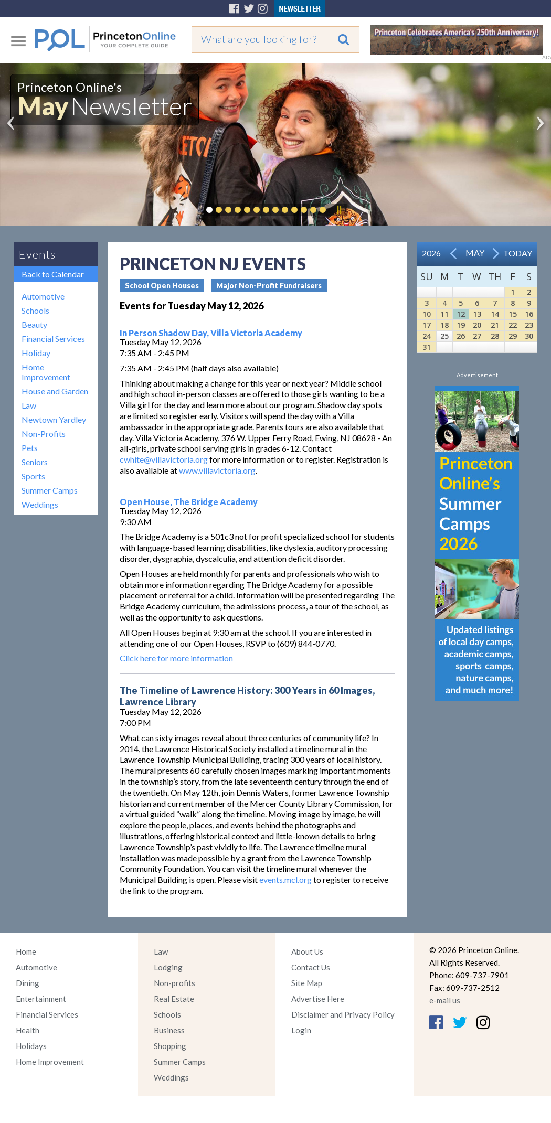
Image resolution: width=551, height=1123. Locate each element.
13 (477, 314)
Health (27, 1030)
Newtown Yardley (54, 419)
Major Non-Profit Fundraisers (269, 285)
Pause (338, 210)
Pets (30, 448)
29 (512, 336)
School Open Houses (162, 285)
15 (512, 314)
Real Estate (174, 998)
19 (461, 325)
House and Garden (55, 391)
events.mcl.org (285, 879)
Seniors (35, 462)
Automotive (43, 296)
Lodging (168, 967)
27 (477, 336)
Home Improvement (46, 372)
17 (426, 325)
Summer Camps (50, 490)
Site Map (306, 983)
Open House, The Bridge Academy (189, 502)
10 (426, 314)
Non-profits (174, 983)
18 (444, 325)
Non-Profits (44, 433)
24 (426, 336)
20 (477, 325)
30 (529, 336)
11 (444, 314)
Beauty (34, 324)
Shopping (170, 1046)
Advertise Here (317, 998)
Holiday (36, 353)
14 (495, 314)
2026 (431, 253)
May (474, 253)
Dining (27, 983)
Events (37, 254)
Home (26, 951)
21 (495, 325)
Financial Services (53, 339)
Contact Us (310, 967)
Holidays (31, 1046)
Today (517, 253)
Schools (35, 310)
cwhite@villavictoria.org (164, 459)
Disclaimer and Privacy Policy (343, 1014)
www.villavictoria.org (217, 470)
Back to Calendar (53, 274)
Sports (33, 476)
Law (29, 405)
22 (512, 325)
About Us (307, 951)
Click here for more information (176, 658)
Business (169, 1030)
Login (301, 1030)
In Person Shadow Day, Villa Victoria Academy (211, 333)
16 (529, 314)
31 (426, 347)
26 (461, 336)
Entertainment (41, 998)
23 (529, 325)
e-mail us (444, 1000)
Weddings (40, 504)
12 (461, 314)
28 (495, 336)
